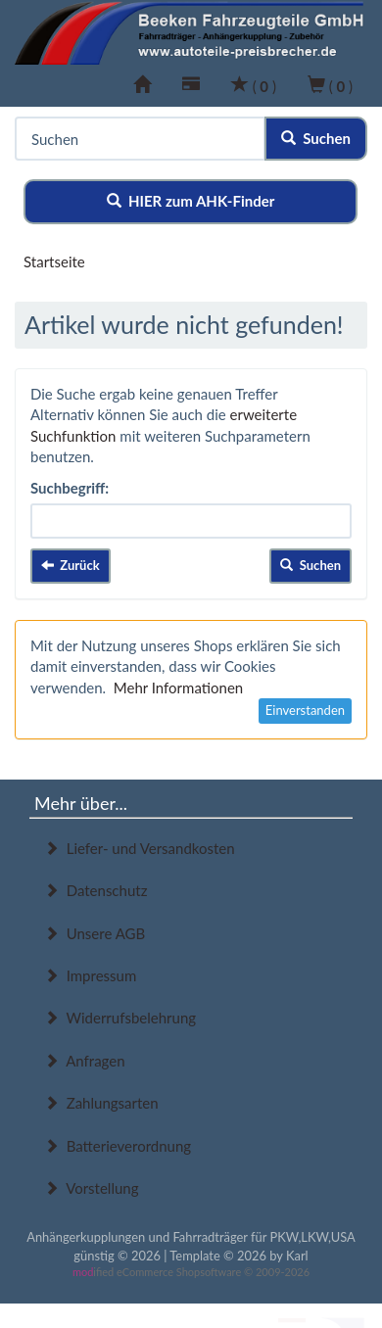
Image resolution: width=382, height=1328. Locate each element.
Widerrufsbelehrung (120, 1017)
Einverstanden (305, 710)
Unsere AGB (94, 933)
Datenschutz (95, 890)
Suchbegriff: (69, 488)
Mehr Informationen (178, 687)
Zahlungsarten (101, 1103)
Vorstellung (91, 1188)
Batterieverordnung (117, 1146)
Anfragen (84, 1060)
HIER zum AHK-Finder (191, 201)
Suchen (316, 138)
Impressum (90, 975)
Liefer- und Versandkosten (139, 848)
